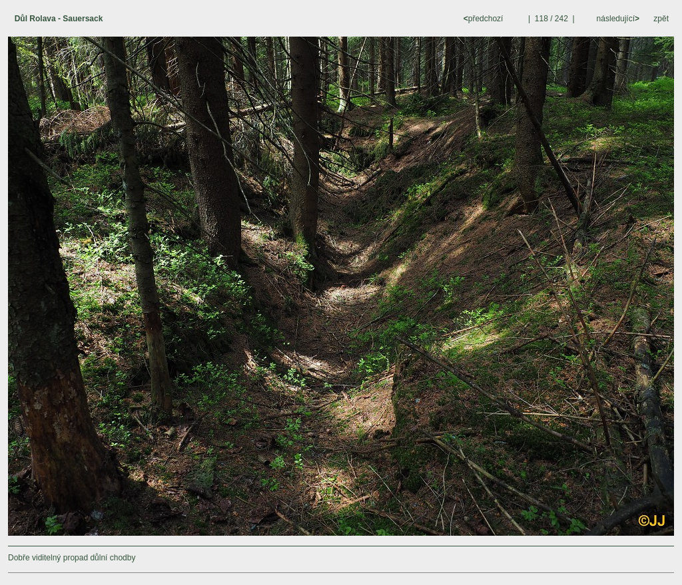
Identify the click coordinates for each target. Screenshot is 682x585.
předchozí (485, 18)
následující (616, 18)
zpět (661, 18)
